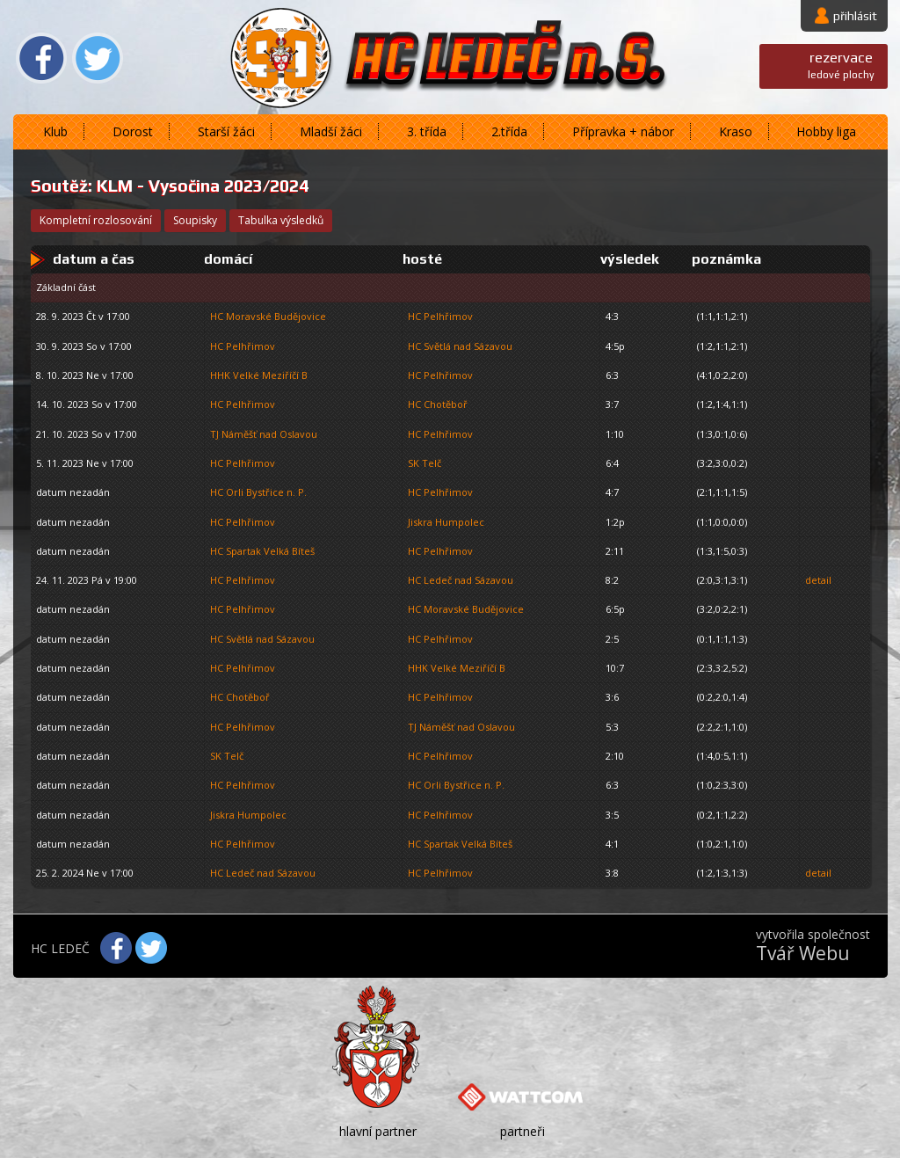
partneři (522, 1131)
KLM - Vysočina (158, 185)
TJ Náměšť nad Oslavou (263, 434)
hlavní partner (378, 1131)
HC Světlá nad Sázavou (460, 346)
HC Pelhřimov (440, 316)
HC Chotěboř (438, 404)
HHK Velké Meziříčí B (259, 375)
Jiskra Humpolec (446, 521)
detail (818, 579)
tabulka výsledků (280, 220)
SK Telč (424, 463)
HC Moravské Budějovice (268, 316)
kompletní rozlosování (96, 220)
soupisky (195, 220)
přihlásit (855, 16)
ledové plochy (841, 64)
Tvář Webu (803, 953)
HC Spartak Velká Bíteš (262, 550)
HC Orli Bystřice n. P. (258, 492)
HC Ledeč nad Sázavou (460, 579)
